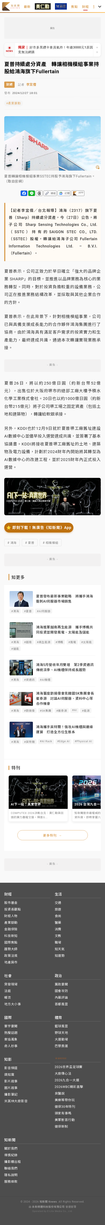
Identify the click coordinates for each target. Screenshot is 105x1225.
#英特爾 (29, 741)
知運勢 (60, 956)
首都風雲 (61, 1004)
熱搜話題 (11, 1033)
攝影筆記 (11, 1094)
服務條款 (11, 1182)
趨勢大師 (11, 949)
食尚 (58, 916)
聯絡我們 (11, 1168)
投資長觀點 (12, 909)
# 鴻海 (12, 542)
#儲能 (15, 648)
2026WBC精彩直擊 (69, 1087)
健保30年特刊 (65, 1107)
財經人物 (11, 916)
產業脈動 (11, 923)
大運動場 (61, 1039)
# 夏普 (29, 542)
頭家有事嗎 (63, 1113)
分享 (24, 193)
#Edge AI (63, 741)
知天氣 (60, 949)
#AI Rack (46, 741)
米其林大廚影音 (16, 1101)
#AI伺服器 (43, 611)
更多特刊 (52, 835)
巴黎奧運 (61, 1046)
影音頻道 (11, 1068)
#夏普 (28, 611)
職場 (58, 942)
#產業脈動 (13, 103)
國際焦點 (11, 942)
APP (81, 192)
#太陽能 (86, 642)
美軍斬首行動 (65, 1120)
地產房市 (11, 962)
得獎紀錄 (11, 1155)
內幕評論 (61, 998)
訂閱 (67, 193)
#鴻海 (15, 611)
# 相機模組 (50, 542)
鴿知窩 (9, 1075)
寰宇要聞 (11, 1026)
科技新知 (11, 936)
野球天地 (61, 1033)
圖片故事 (11, 1088)
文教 (58, 936)
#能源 (86, 710)
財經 (85, 7)
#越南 (28, 642)
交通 (58, 903)
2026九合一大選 (67, 1080)
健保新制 (61, 1126)
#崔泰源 (61, 710)
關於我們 (11, 1148)
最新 (27, 7)
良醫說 (60, 1093)
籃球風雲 (61, 1026)
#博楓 (59, 642)
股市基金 (11, 903)
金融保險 (11, 929)
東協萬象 (11, 1039)
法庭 (7, 991)
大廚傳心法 (63, 1074)
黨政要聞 (61, 984)
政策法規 (11, 956)
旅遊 (58, 909)
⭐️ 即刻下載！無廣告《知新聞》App (38, 527)
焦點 (74, 7)
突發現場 (11, 984)
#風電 (72, 642)
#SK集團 (45, 710)
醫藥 (58, 923)
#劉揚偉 (29, 710)
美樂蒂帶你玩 (65, 1100)
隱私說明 (11, 1175)
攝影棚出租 (12, 1162)
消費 (58, 929)
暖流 (7, 998)
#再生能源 (43, 642)
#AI (74, 710)
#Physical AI (83, 741)
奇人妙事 (11, 1046)
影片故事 (11, 1081)
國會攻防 (61, 991)
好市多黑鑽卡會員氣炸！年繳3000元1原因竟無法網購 (55, 49)
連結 (53, 193)
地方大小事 (12, 1004)
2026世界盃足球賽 (69, 1067)
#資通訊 (29, 679)
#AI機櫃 (45, 679)
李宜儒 (31, 84)
